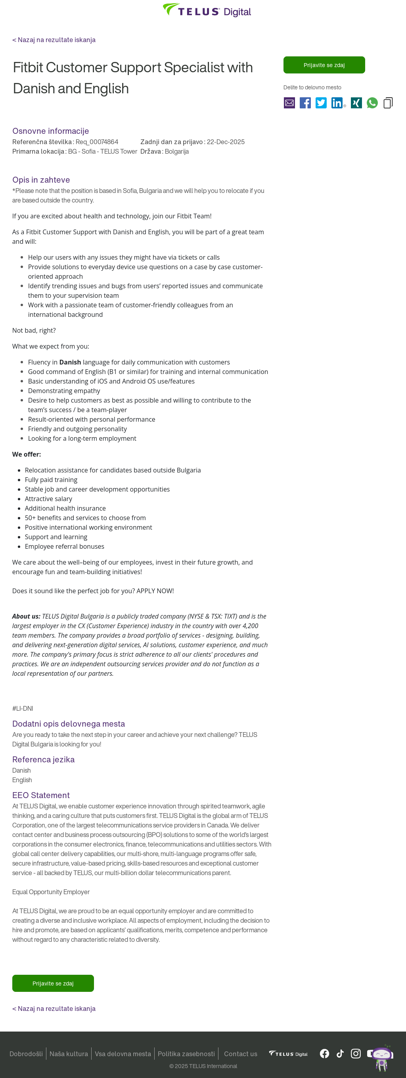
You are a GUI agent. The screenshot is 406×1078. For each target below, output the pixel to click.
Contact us (240, 1054)
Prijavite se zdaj (324, 65)
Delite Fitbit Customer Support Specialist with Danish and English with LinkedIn (338, 102)
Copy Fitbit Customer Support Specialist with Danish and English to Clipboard (388, 102)
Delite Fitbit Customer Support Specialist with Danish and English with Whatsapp (372, 102)
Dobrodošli (26, 1054)
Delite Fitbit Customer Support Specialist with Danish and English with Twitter (321, 102)
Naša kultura (69, 1054)
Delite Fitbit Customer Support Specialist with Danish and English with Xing (356, 102)
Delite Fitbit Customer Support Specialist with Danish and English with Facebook (305, 102)
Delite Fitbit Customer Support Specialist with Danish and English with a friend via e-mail (289, 102)
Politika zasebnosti (186, 1054)
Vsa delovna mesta (123, 1054)
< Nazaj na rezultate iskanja (54, 39)
